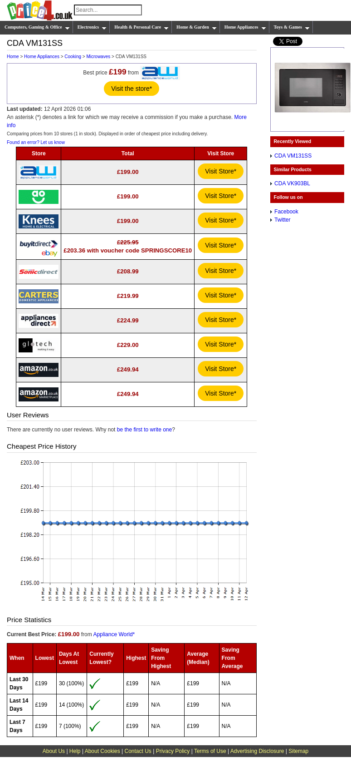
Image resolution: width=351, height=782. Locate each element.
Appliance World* (114, 634)
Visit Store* (220, 171)
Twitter (282, 220)
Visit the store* (131, 88)
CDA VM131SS (293, 156)
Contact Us (138, 751)
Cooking (72, 56)
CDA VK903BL (292, 183)
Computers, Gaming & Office (37, 27)
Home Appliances (245, 27)
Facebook (286, 211)
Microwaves (98, 56)
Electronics (92, 27)
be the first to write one (144, 429)
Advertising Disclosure (257, 751)
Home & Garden (196, 27)
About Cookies (102, 751)
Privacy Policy (173, 751)
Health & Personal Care (141, 27)
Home (13, 56)
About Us (54, 751)
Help (75, 751)
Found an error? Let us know (36, 142)
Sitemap (298, 751)
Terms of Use (210, 751)
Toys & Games (292, 27)
